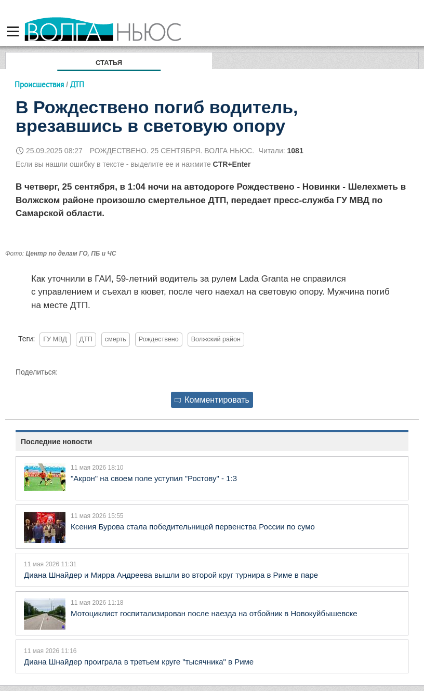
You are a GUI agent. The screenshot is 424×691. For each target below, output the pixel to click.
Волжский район (216, 339)
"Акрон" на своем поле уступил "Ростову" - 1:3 (154, 478)
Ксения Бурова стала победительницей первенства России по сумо (193, 526)
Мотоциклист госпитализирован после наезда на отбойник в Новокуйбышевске (214, 613)
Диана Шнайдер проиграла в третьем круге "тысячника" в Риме (139, 661)
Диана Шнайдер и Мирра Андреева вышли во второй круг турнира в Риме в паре (171, 574)
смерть (115, 339)
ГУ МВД (55, 339)
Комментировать (212, 399)
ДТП (86, 339)
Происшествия (39, 84)
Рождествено (159, 339)
